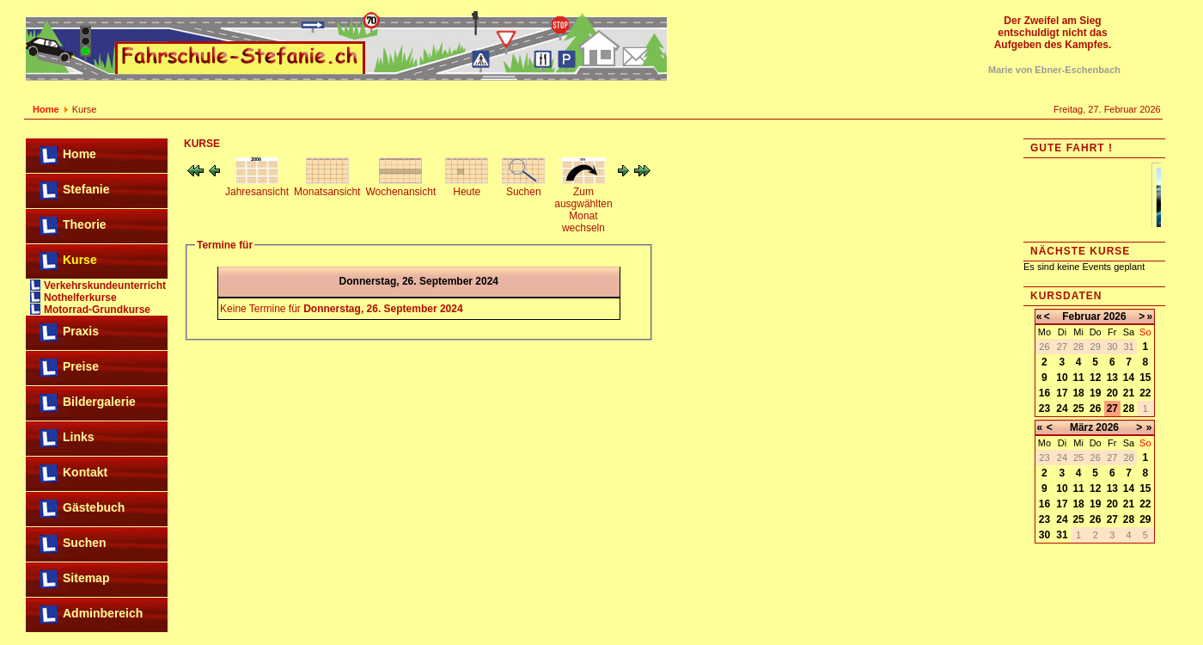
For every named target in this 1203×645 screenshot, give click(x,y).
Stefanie (86, 189)
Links (79, 437)
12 (1095, 378)
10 (1061, 378)
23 (1044, 408)
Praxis (81, 331)
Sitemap (86, 578)
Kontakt (85, 472)
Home (46, 109)
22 (1145, 393)
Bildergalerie (99, 401)
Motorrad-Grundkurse (97, 310)
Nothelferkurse (80, 298)
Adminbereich (103, 613)
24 (1061, 408)
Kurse (80, 260)
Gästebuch (94, 507)
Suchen (85, 543)
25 (1078, 408)
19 (1095, 393)
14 (1128, 378)
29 (1145, 519)
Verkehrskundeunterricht (105, 286)
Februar (1081, 316)
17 (1061, 393)
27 (1112, 408)
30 (1044, 535)
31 (1061, 535)
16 (1044, 393)
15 (1145, 378)
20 (1112, 393)
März (1081, 427)
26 (1095, 408)
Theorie (85, 224)
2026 (1115, 316)
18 (1078, 393)
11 (1078, 378)
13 (1112, 378)
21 (1128, 393)
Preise (81, 366)
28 (1128, 408)
